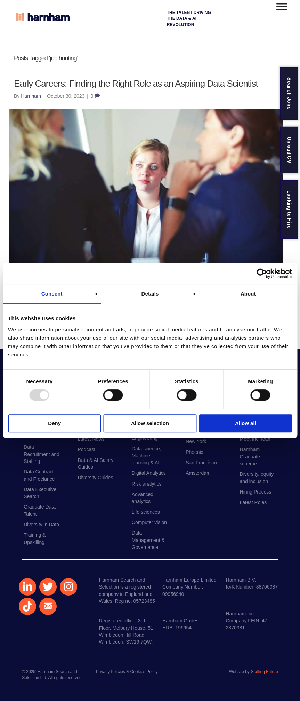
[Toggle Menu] (281, 6)
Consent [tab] (52, 294)
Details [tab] (150, 294)
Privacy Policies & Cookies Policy (126, 671)
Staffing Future (264, 671)
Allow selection (150, 423)
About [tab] (248, 294)
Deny (54, 423)
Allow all (245, 423)
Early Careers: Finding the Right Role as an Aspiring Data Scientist (136, 83)
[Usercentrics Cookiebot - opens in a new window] (261, 273)
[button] (27, 587)
